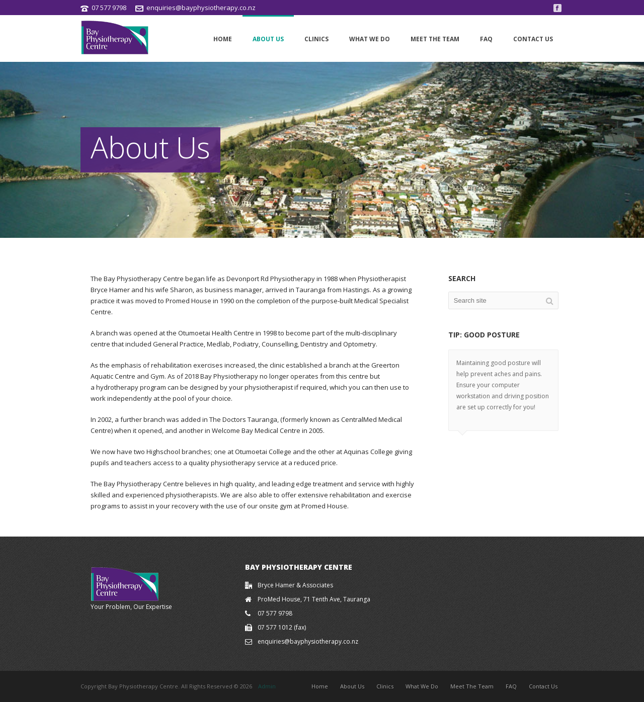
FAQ (486, 39)
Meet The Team (435, 39)
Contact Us (533, 39)
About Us (268, 39)
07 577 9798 (109, 7)
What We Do (369, 39)
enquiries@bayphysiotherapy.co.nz (201, 7)
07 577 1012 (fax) (282, 627)
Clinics (316, 39)
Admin (267, 686)
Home (222, 39)
